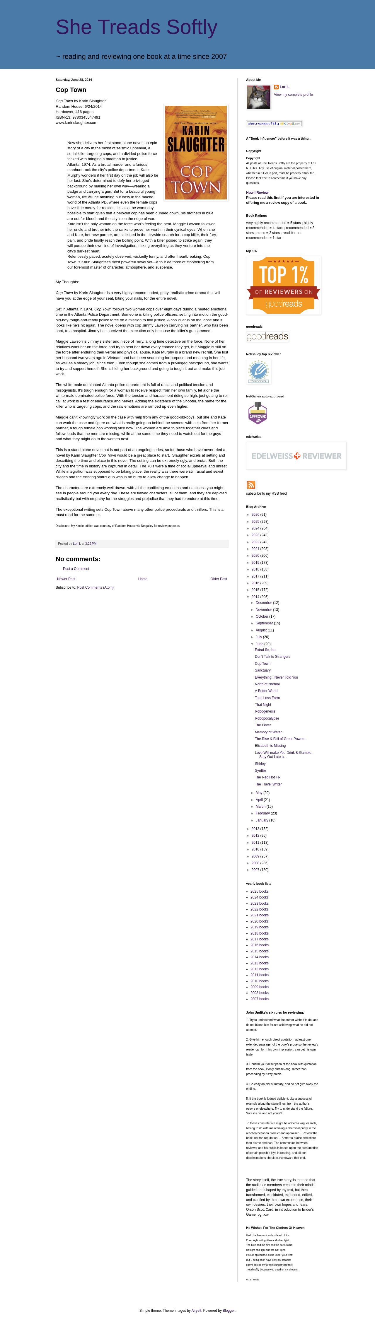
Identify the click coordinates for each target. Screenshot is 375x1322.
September (265, 623)
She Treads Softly (137, 27)
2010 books (259, 981)
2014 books (259, 957)
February (263, 813)
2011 (256, 843)
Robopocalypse (267, 718)
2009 (256, 856)
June (260, 644)
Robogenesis (265, 711)
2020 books (259, 921)
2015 (256, 590)
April (260, 800)
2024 (256, 528)
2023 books (259, 903)
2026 (256, 515)
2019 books (259, 927)
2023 (256, 535)
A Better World (266, 691)
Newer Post (66, 579)
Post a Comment (76, 569)
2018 (256, 569)
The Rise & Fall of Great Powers (280, 739)
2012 (256, 835)
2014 (256, 597)
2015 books (259, 951)
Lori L (284, 87)
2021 (256, 549)
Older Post (218, 579)
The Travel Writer (268, 784)
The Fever (263, 725)
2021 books (259, 915)
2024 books (259, 897)
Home (143, 579)
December (264, 603)
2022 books (259, 909)
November (264, 610)
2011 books (259, 975)
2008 (256, 863)
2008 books (259, 993)
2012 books (259, 969)
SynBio (260, 770)
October (262, 616)
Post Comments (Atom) (95, 587)
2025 (256, 522)
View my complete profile (293, 95)
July (259, 637)
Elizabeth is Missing (270, 746)
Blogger (229, 1311)
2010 (256, 849)
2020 (256, 556)
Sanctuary (263, 670)
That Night (263, 705)
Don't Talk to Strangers (272, 657)
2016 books (259, 945)
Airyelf (196, 1311)
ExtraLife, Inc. (265, 650)
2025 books (259, 891)
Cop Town (262, 664)
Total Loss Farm (267, 698)
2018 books (259, 933)
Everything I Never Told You (276, 677)
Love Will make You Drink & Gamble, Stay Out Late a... (283, 755)
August (262, 630)
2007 (256, 870)
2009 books (259, 987)
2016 (256, 583)
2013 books (259, 963)
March (261, 807)
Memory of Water (268, 732)
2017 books (259, 939)
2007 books (259, 999)
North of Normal (267, 684)
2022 (256, 542)
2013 (256, 829)
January (262, 820)
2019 (256, 563)
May (259, 793)
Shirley (260, 764)
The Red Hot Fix (267, 777)
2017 (256, 576)
